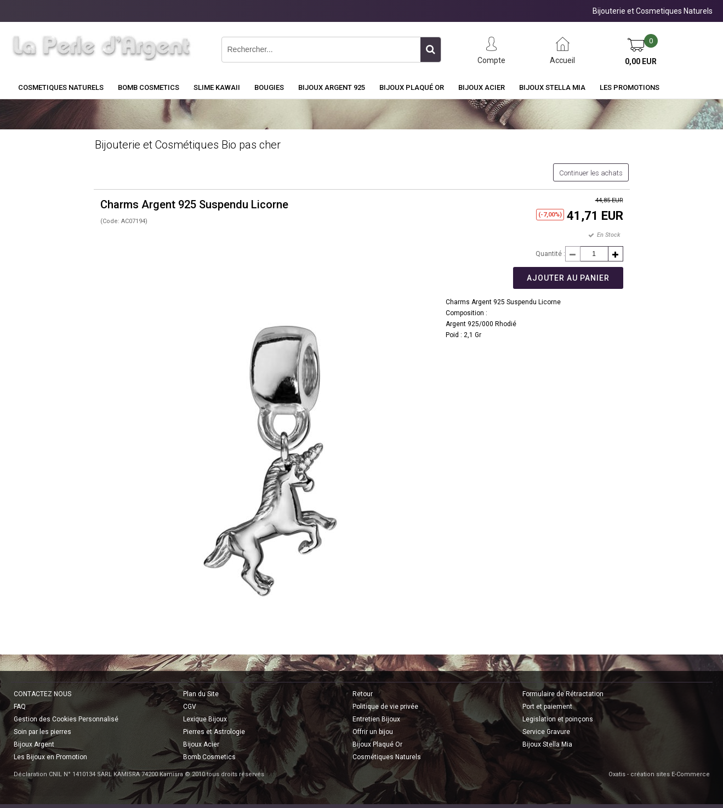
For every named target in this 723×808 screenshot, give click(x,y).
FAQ (20, 706)
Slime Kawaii (216, 87)
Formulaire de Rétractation (563, 694)
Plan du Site (201, 694)
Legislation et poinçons (557, 719)
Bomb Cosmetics (209, 757)
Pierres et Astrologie (214, 732)
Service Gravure (546, 732)
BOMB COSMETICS (148, 87)
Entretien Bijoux (376, 719)
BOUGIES (269, 87)
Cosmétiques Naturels (386, 757)
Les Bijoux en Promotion (50, 757)
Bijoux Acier (481, 87)
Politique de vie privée (385, 706)
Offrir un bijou (372, 732)
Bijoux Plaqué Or (411, 87)
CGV (189, 706)
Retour (362, 694)
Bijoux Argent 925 (331, 87)
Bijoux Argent (34, 744)
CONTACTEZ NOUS (42, 694)
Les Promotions (629, 87)
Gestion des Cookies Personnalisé (66, 719)
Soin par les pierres (42, 732)
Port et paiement (547, 706)
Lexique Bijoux (205, 719)
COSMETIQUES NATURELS (61, 87)
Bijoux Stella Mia (552, 87)
